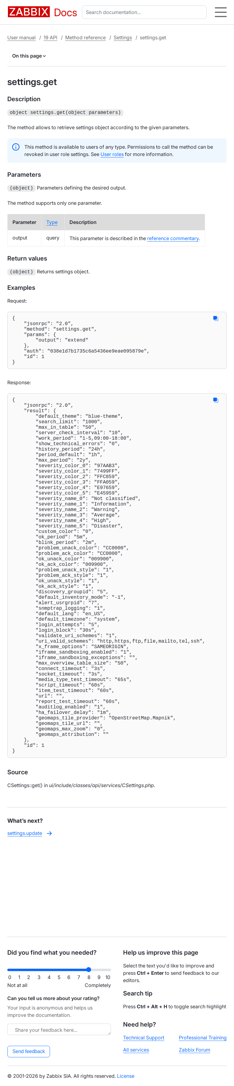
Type (52, 221)
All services (136, 1050)
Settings (123, 37)
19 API (50, 37)
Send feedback (28, 1051)
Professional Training (203, 1038)
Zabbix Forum (194, 1050)
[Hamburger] (221, 12)
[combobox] (145, 12)
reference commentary (173, 237)
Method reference (85, 37)
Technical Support (143, 1038)
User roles (112, 154)
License (125, 1076)
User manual (21, 37)
